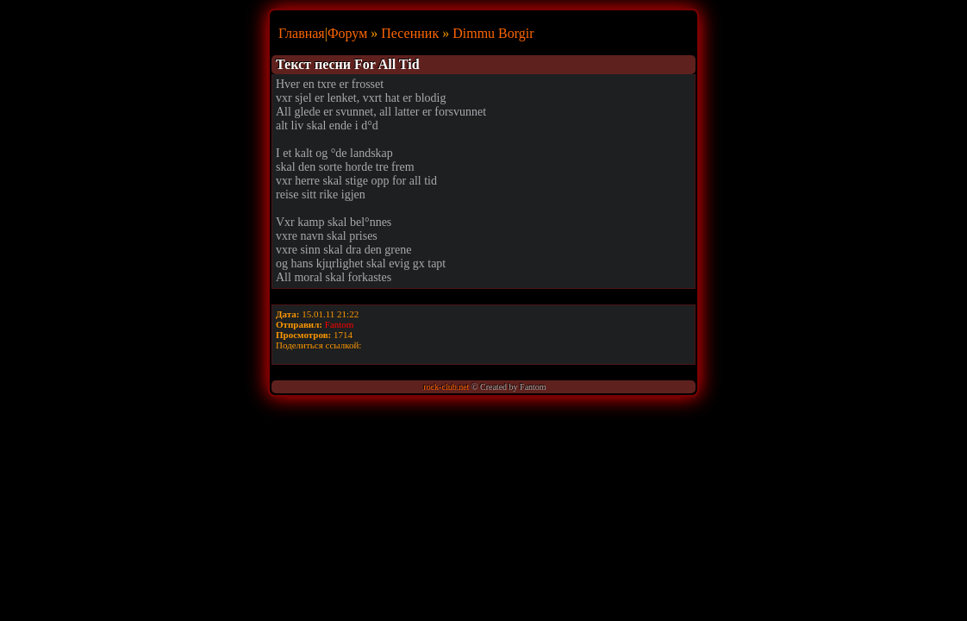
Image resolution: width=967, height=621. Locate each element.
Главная (301, 33)
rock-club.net (446, 387)
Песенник (410, 33)
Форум (347, 33)
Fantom (339, 324)
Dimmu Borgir (492, 33)
